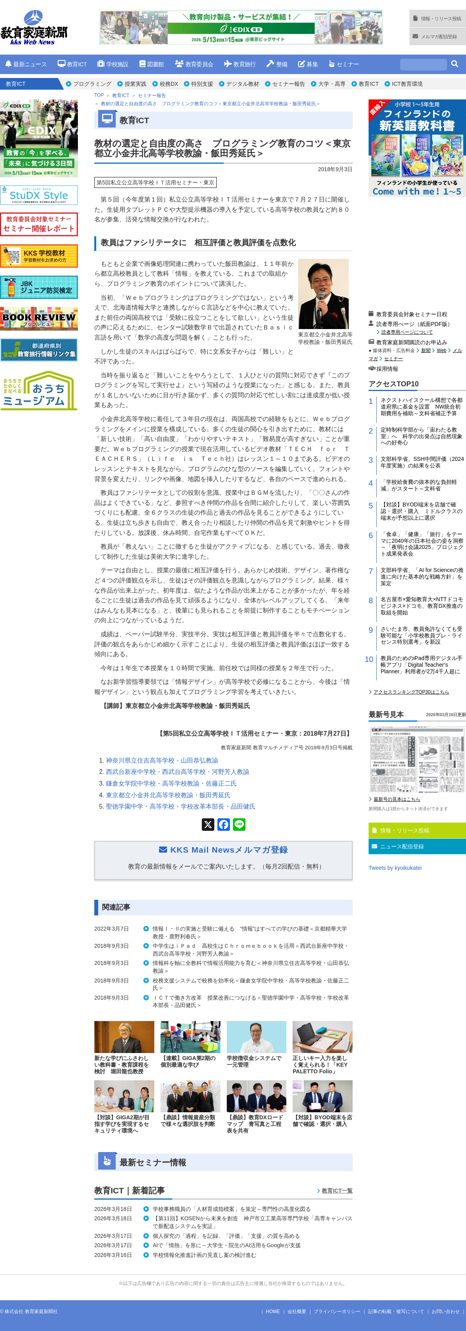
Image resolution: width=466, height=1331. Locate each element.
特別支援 (202, 84)
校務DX (169, 84)
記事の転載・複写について (396, 1311)
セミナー (344, 64)
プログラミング (92, 84)
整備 (277, 64)
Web (441, 350)
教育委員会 (194, 64)
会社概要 (297, 1311)
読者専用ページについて (407, 332)
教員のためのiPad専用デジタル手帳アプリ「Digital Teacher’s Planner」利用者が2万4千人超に (421, 664)
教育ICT (72, 64)
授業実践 (136, 84)
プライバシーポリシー (337, 1311)
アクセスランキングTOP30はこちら (411, 692)
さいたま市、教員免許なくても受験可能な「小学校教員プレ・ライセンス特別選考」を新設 (421, 635)
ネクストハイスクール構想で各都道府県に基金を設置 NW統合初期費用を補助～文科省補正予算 (421, 406)
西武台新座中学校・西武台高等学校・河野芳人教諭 (177, 771)
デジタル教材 (242, 84)
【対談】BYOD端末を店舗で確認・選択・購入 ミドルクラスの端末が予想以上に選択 (421, 511)
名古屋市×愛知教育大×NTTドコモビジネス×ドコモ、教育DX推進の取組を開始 (422, 606)
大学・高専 (332, 84)
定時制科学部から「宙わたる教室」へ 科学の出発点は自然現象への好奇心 (421, 436)
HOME (273, 1311)
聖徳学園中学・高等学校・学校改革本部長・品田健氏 (181, 806)
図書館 (151, 64)
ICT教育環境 (407, 84)
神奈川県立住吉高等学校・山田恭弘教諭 (162, 760)
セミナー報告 (288, 84)
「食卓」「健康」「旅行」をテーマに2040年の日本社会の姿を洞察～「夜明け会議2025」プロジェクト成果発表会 (422, 544)
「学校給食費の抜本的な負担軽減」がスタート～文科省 (419, 485)
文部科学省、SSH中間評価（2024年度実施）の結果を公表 (422, 462)
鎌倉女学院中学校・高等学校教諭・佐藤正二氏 (171, 783)
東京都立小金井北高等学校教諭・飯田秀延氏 (168, 795)
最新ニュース (26, 64)
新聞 (426, 350)
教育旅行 (240, 64)
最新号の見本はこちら (397, 799)
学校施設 (112, 64)
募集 (308, 64)
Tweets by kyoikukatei (395, 868)
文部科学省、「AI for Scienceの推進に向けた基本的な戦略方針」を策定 (422, 576)
